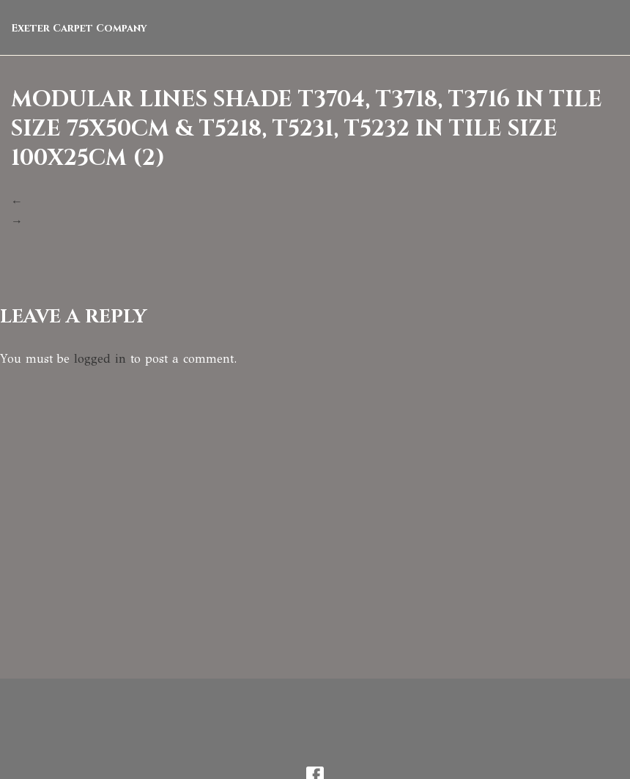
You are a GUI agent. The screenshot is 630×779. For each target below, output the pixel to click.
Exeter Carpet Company (79, 28)
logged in (100, 359)
